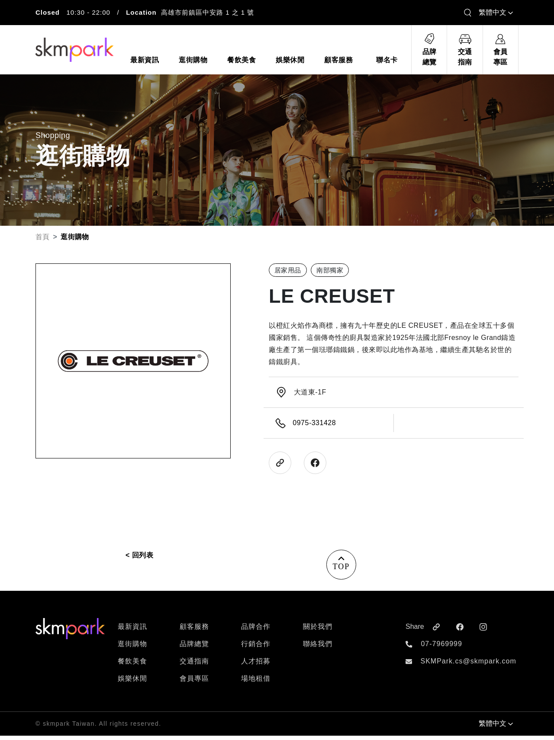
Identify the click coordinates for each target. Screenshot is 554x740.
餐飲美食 (132, 665)
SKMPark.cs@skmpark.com (468, 665)
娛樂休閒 (132, 682)
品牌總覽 (194, 648)
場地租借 (256, 682)
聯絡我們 (317, 648)
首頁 (42, 236)
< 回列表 (139, 555)
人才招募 (256, 665)
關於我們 (317, 630)
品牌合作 (256, 630)
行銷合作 (256, 648)
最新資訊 (132, 630)
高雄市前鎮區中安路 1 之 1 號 (207, 12)
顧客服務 (194, 630)
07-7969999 (441, 648)
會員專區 (194, 682)
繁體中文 (496, 12)
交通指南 (194, 665)
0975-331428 (314, 422)
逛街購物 (132, 648)
